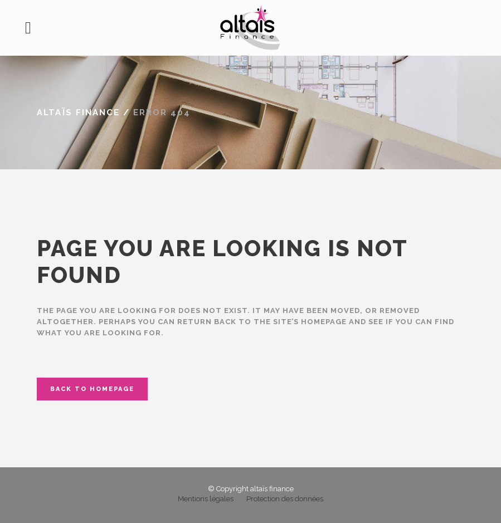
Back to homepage (92, 389)
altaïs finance (78, 112)
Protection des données (284, 499)
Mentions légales (206, 499)
